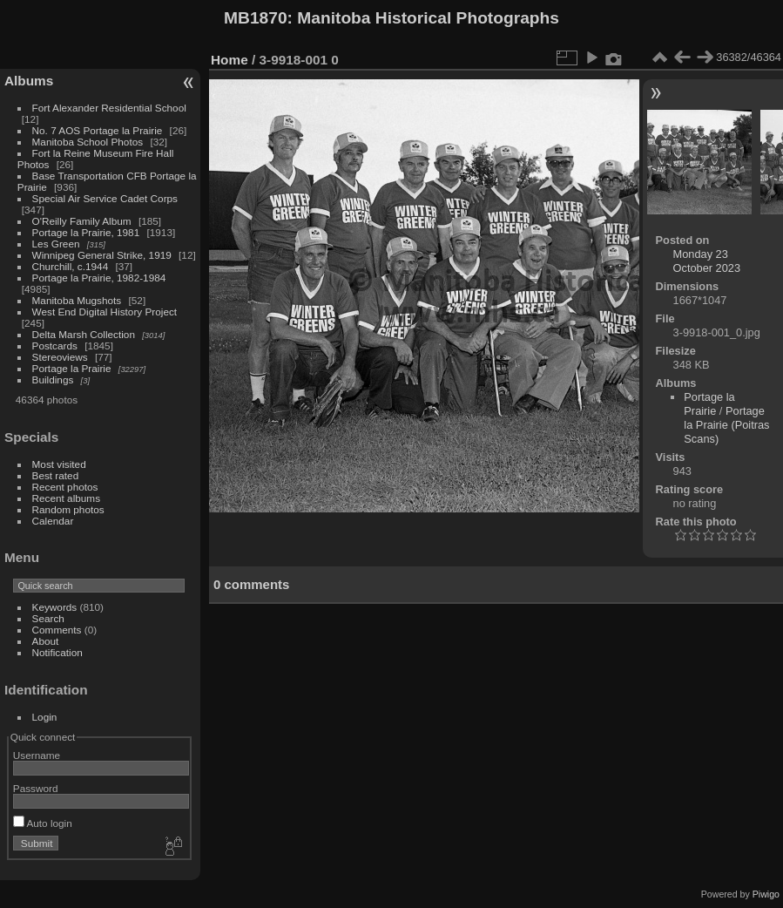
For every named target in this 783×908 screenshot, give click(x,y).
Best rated (55, 475)
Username (36, 755)
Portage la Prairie (71, 368)
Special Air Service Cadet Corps (105, 198)
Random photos (68, 509)
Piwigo (766, 894)
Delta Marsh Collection (83, 334)
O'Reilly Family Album (82, 221)
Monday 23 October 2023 (707, 260)
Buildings (53, 379)
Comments (57, 629)
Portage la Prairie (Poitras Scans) (726, 424)
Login (44, 716)
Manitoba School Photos (88, 141)
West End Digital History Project (105, 311)
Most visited (59, 464)
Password (35, 788)
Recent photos (65, 486)
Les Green (56, 243)
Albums (28, 80)
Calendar (53, 520)
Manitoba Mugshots (77, 300)
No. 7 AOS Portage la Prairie (97, 130)
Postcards (55, 345)
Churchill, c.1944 (70, 266)
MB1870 (255, 18)
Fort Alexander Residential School (109, 107)
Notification (57, 652)
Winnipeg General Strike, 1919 (102, 255)
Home (229, 59)
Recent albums (66, 498)
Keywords (55, 607)
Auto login (42, 823)
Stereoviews (60, 357)
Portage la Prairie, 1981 (86, 232)
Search (48, 618)
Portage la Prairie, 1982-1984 (99, 277)
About (45, 641)
